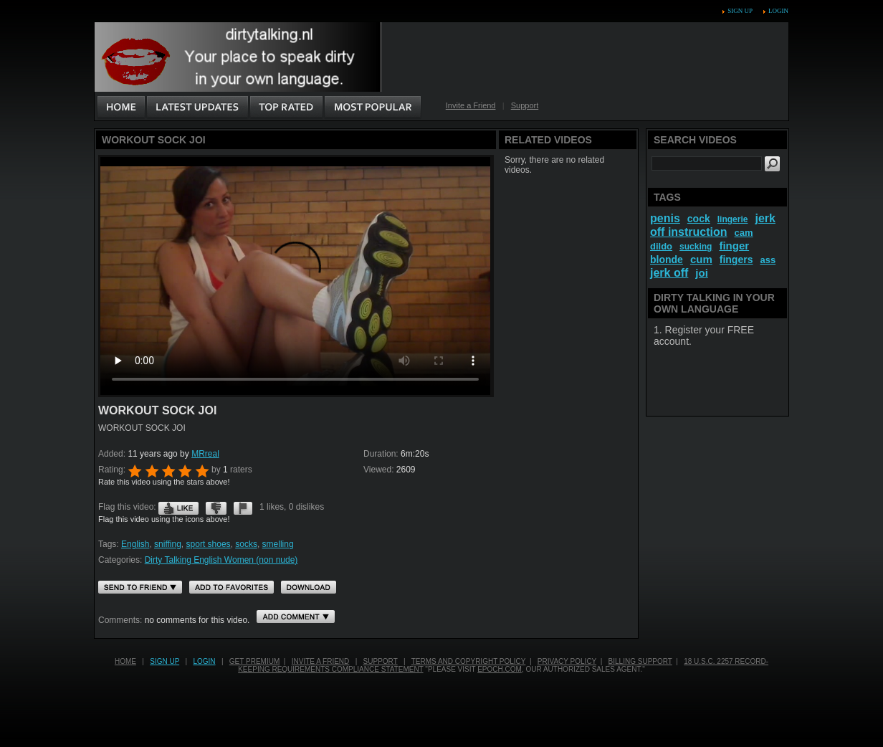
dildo (661, 246)
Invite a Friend (471, 105)
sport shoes (208, 544)
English (135, 544)
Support (525, 105)
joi (701, 273)
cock (698, 218)
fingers (736, 259)
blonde (666, 259)
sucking (695, 247)
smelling (278, 544)
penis (665, 218)
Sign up (739, 10)
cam (744, 232)
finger (734, 245)
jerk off (669, 273)
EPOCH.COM (499, 669)
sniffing (167, 544)
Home (125, 661)
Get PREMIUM (254, 661)
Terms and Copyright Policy (468, 661)
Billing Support (640, 661)
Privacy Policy (567, 661)
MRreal (205, 454)
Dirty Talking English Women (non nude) (221, 560)
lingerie (732, 219)
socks (246, 544)
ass (767, 259)
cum (701, 259)
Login (778, 10)
